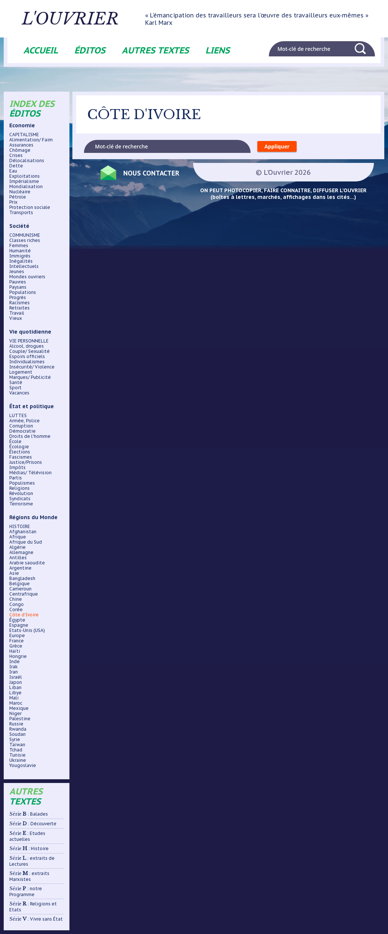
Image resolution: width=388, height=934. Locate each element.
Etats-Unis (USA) (27, 630)
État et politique (31, 406)
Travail (16, 313)
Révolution (21, 493)
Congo (16, 604)
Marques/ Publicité (30, 377)
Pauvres (17, 282)
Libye (15, 692)
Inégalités (21, 261)
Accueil (40, 50)
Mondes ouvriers (27, 276)
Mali (14, 698)
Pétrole (17, 197)
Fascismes (20, 457)
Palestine (19, 718)
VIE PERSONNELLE (29, 341)
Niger (15, 713)
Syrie (14, 739)
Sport (15, 387)
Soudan (17, 734)
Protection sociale (29, 207)
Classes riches (24, 240)
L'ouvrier (71, 19)
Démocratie (22, 431)
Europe (17, 635)
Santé (15, 382)
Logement (20, 372)
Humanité (20, 250)
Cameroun (20, 588)
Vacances (19, 393)
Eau (13, 171)
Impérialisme (24, 181)
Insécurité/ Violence (32, 367)
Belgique (19, 583)
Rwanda (17, 729)
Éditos (89, 50)
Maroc (15, 703)
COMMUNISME (24, 235)
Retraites (19, 308)
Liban (15, 687)
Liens (217, 50)
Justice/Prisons (25, 462)
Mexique (19, 708)
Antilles (18, 557)
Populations (22, 292)
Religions (19, 488)
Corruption (21, 426)
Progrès (17, 297)
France (16, 640)
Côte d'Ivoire (24, 614)
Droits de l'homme (29, 436)
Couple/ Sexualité (29, 351)
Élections (19, 452)
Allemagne (21, 552)
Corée (16, 609)
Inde (14, 661)
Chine (15, 599)
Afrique (17, 537)
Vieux (15, 318)
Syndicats (19, 498)
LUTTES (18, 415)
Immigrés (19, 256)
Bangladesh (22, 578)
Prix (13, 202)
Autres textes (155, 50)
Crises (16, 155)
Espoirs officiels (27, 356)
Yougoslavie (22, 765)
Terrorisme (21, 504)
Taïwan (17, 744)
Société (19, 226)
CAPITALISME (24, 134)
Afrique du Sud (25, 542)
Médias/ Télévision (30, 472)
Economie (22, 125)
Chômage (19, 150)
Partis (15, 478)
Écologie (19, 446)
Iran (13, 672)
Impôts (17, 467)
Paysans (17, 287)
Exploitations (24, 176)
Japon (15, 682)
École (15, 441)
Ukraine (17, 760)
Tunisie (17, 755)
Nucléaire (19, 191)
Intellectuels (24, 266)
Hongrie (18, 656)
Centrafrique (23, 594)
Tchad (15, 750)
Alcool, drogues (26, 346)
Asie (14, 573)
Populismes (22, 483)
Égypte (17, 620)
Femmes (18, 245)
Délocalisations (26, 160)
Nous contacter (152, 173)
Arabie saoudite (27, 563)
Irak (13, 666)
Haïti (14, 651)
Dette (16, 165)
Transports (21, 212)
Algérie (17, 547)
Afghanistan (22, 531)
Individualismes (27, 361)
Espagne (18, 625)
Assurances (21, 145)
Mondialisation (26, 186)
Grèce (15, 646)
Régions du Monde (33, 517)
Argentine (20, 568)
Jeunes (16, 271)
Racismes (19, 302)
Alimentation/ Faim (31, 139)
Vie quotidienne (30, 331)
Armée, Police (24, 420)
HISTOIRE (19, 526)
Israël (15, 677)
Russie (16, 724)
